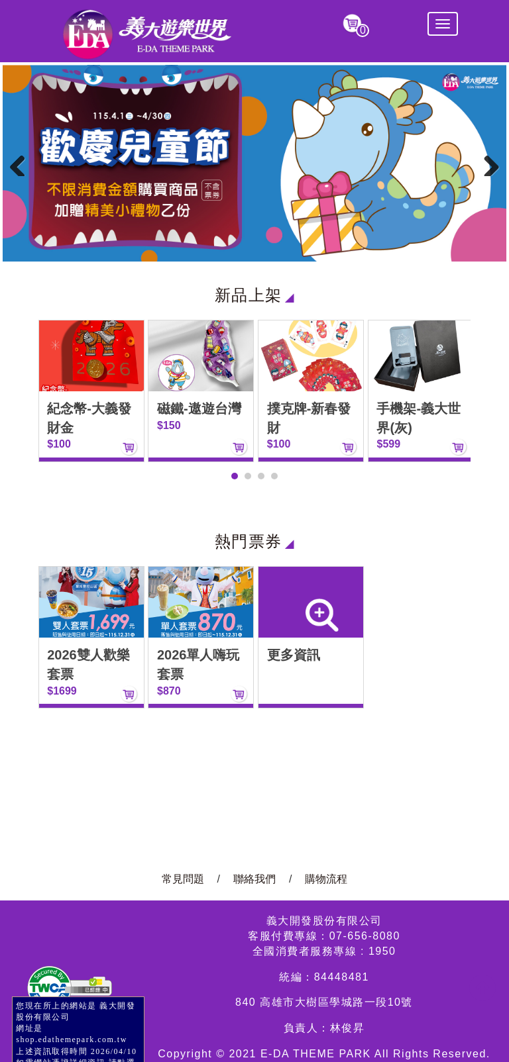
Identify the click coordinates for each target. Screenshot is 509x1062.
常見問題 (183, 879)
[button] (234, 476)
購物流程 (326, 879)
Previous (22, 163)
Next (486, 163)
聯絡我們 (254, 879)
